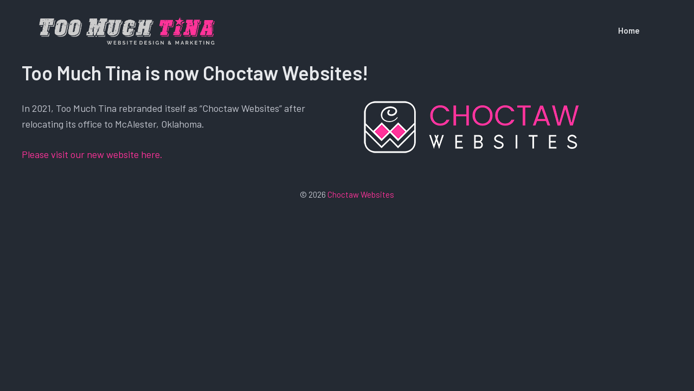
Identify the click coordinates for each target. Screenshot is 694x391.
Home (629, 30)
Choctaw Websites (360, 194)
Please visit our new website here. (92, 154)
